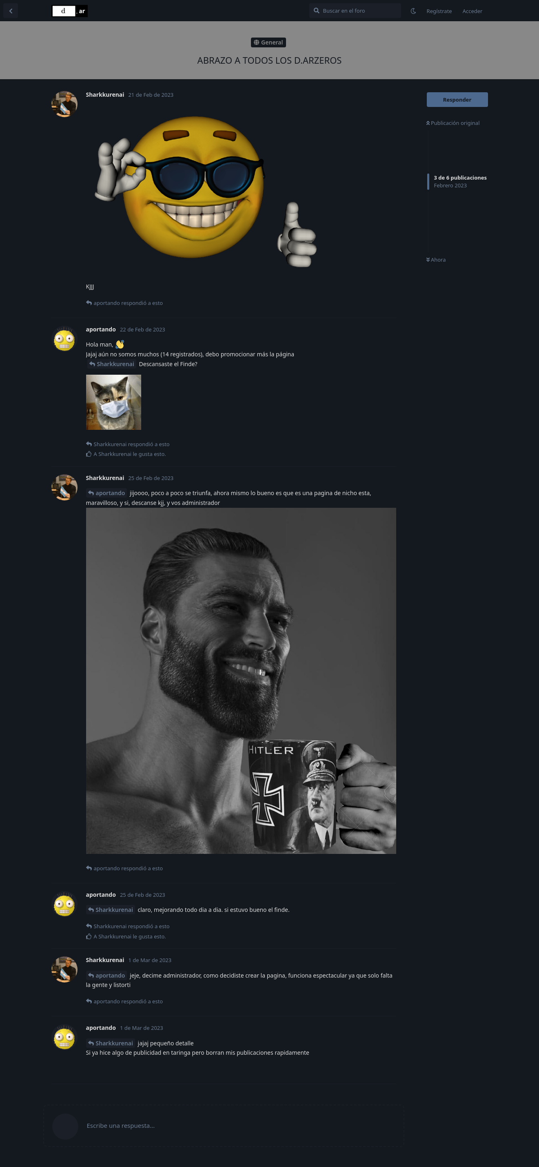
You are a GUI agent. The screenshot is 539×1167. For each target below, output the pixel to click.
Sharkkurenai (115, 364)
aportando (110, 493)
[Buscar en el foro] (355, 10)
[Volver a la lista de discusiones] (10, 10)
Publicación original (453, 123)
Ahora (436, 259)
